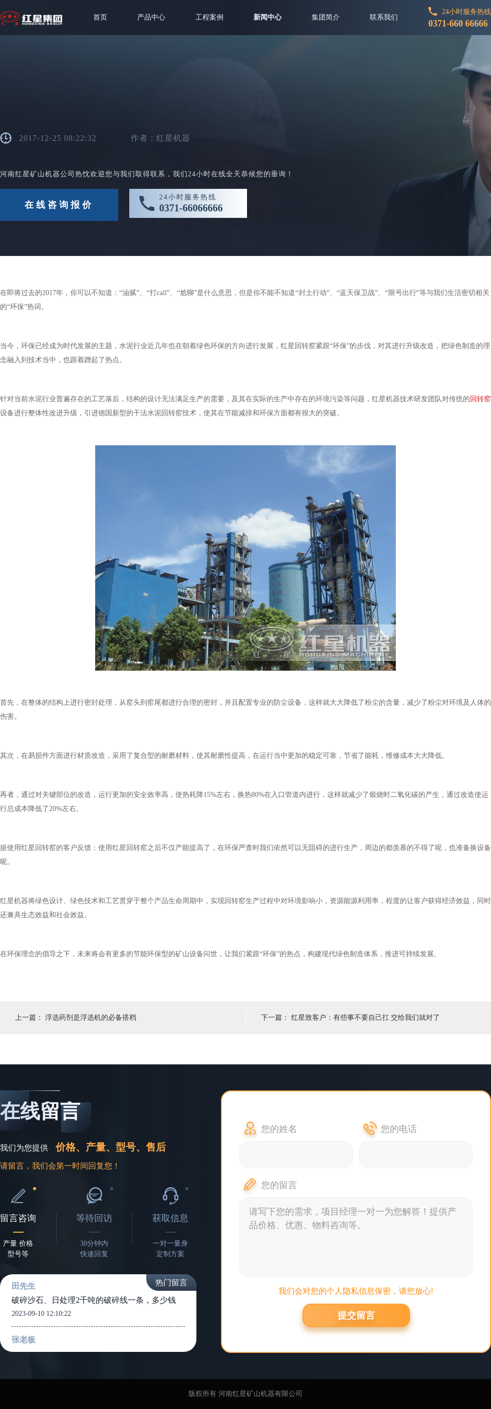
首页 (100, 17)
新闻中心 (268, 17)
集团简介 (326, 17)
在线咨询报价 (59, 205)
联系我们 (384, 17)
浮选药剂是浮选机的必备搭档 (90, 1017)
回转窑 (480, 399)
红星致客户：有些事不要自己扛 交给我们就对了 (365, 1017)
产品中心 (151, 17)
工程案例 (209, 17)
